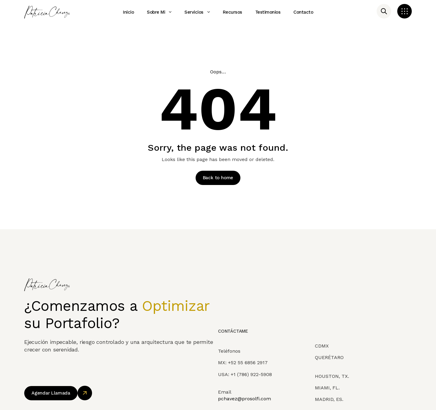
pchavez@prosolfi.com (244, 405)
